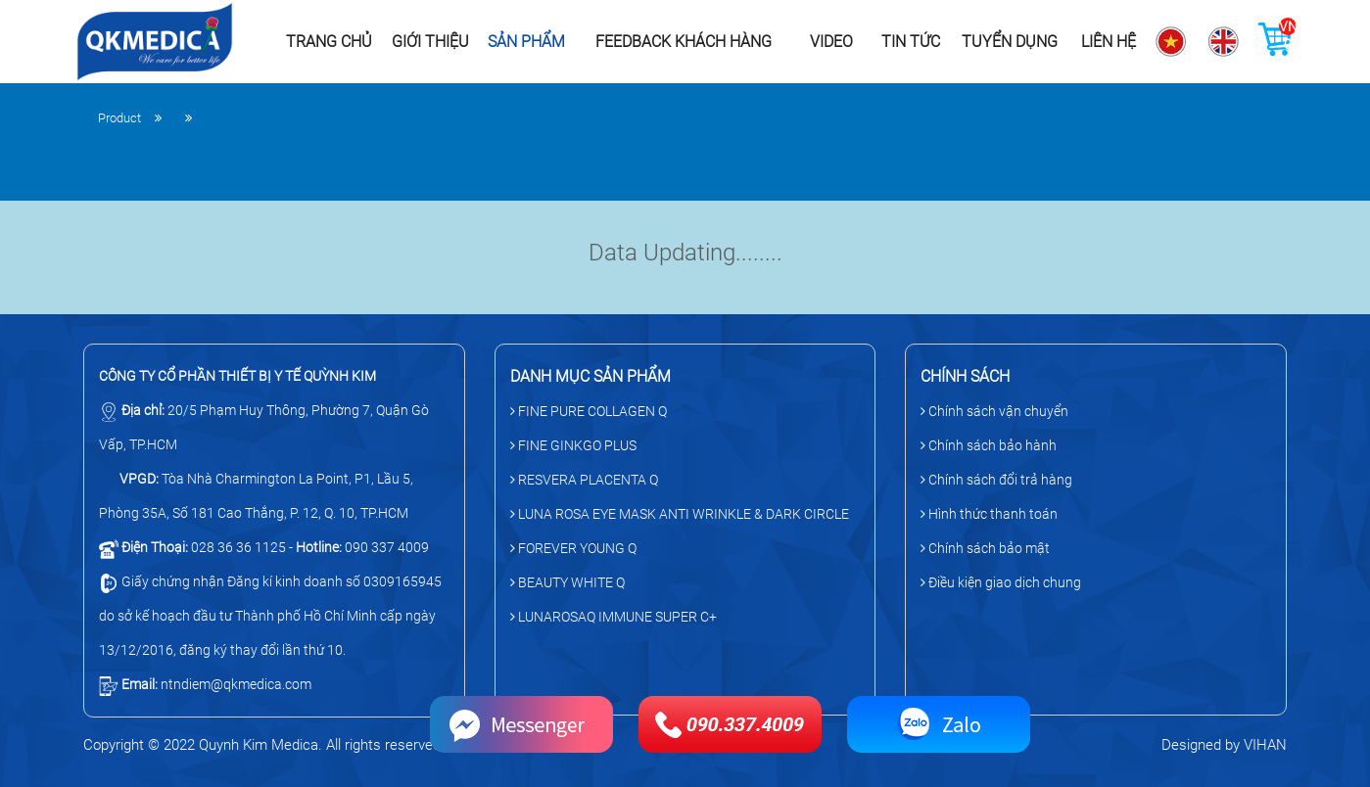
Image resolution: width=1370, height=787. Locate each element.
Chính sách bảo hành (989, 445)
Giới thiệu (430, 41)
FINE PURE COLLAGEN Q (588, 411)
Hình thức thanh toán (989, 514)
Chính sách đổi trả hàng (996, 479)
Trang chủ (329, 41)
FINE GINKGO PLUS (573, 445)
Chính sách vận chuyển (994, 411)
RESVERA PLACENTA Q (584, 479)
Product (119, 118)
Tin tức (910, 41)
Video (831, 41)
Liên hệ (1108, 41)
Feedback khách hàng (683, 41)
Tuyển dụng (1010, 41)
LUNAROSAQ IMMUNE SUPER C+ (613, 617)
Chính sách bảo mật (985, 548)
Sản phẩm (526, 41)
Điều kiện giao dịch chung (1001, 582)
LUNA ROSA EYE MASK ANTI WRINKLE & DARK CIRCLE (679, 514)
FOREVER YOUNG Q (573, 548)
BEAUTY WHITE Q (567, 582)
